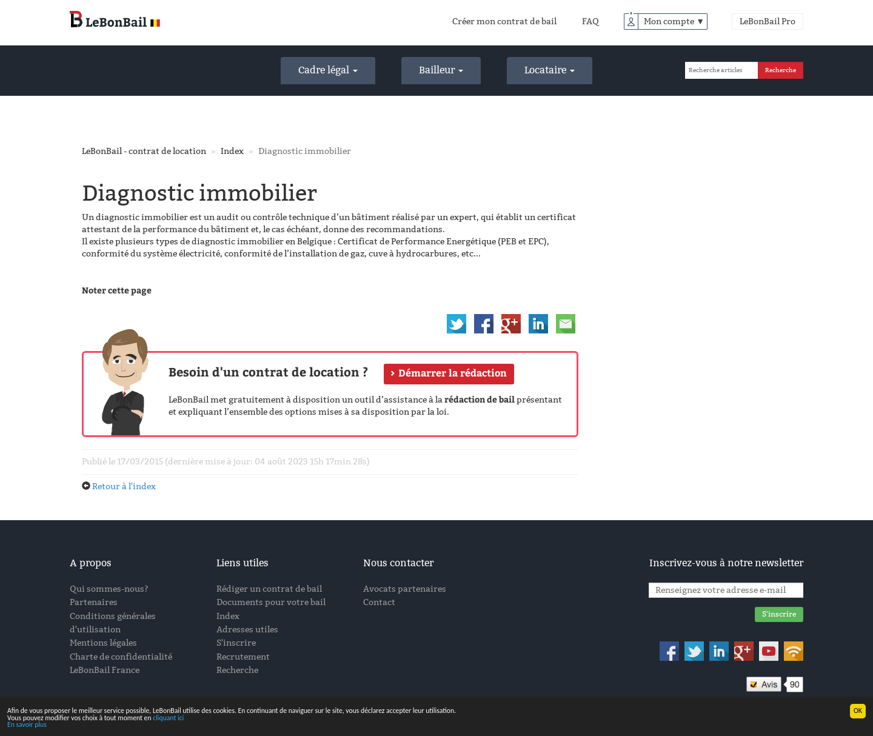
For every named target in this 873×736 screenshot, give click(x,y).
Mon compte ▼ (674, 21)
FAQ (590, 21)
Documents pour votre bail (271, 602)
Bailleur (441, 70)
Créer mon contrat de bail (504, 21)
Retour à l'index (124, 486)
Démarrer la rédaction (452, 373)
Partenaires (94, 602)
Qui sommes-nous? (109, 589)
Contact (379, 602)
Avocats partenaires (404, 589)
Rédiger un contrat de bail (269, 589)
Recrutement (243, 657)
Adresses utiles (247, 629)
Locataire (549, 70)
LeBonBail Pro (767, 21)
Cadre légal (328, 70)
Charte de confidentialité (121, 657)
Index (232, 151)
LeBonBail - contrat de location (144, 151)
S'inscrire (236, 643)
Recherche (237, 670)
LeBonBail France (104, 670)
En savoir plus (27, 725)
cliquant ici (171, 718)
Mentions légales (103, 643)
